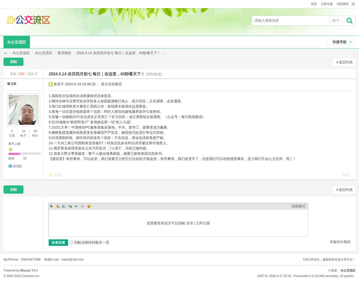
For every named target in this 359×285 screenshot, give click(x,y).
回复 (58, 175)
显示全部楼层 (111, 84)
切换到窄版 (353, 4)
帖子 (336, 20)
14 (23, 131)
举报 (345, 175)
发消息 (17, 166)
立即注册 (327, 4)
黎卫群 (11, 84)
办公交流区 (16, 42)
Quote (76, 206)
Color (57, 206)
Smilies (88, 206)
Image (63, 206)
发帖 (13, 62)
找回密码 (343, 4)
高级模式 (298, 206)
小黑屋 (332, 270)
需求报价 (64, 53)
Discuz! (25, 270)
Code (82, 206)
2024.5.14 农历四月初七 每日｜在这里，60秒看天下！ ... (120, 53)
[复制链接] (154, 74)
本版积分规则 (340, 242)
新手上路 (14, 143)
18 (35, 131)
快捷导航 (340, 42)
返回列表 (346, 62)
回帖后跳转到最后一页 (89, 242)
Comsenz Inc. (31, 276)
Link (70, 206)
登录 (314, 4)
